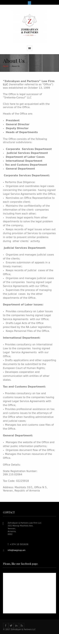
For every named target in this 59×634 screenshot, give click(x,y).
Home (5, 66)
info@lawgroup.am (16, 550)
